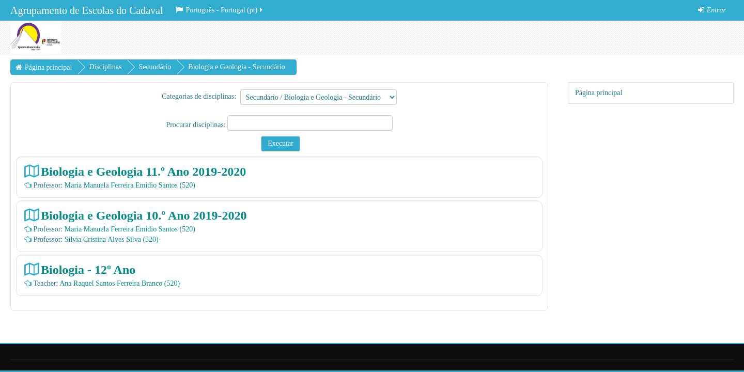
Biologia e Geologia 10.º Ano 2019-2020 (144, 215)
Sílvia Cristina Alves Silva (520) (112, 239)
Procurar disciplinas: (196, 125)
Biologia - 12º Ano (88, 269)
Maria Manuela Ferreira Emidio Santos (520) (130, 185)
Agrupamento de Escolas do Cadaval (86, 10)
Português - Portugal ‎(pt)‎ (220, 10)
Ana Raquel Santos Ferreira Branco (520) (119, 283)
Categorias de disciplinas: (199, 96)
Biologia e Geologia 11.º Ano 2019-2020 (143, 171)
